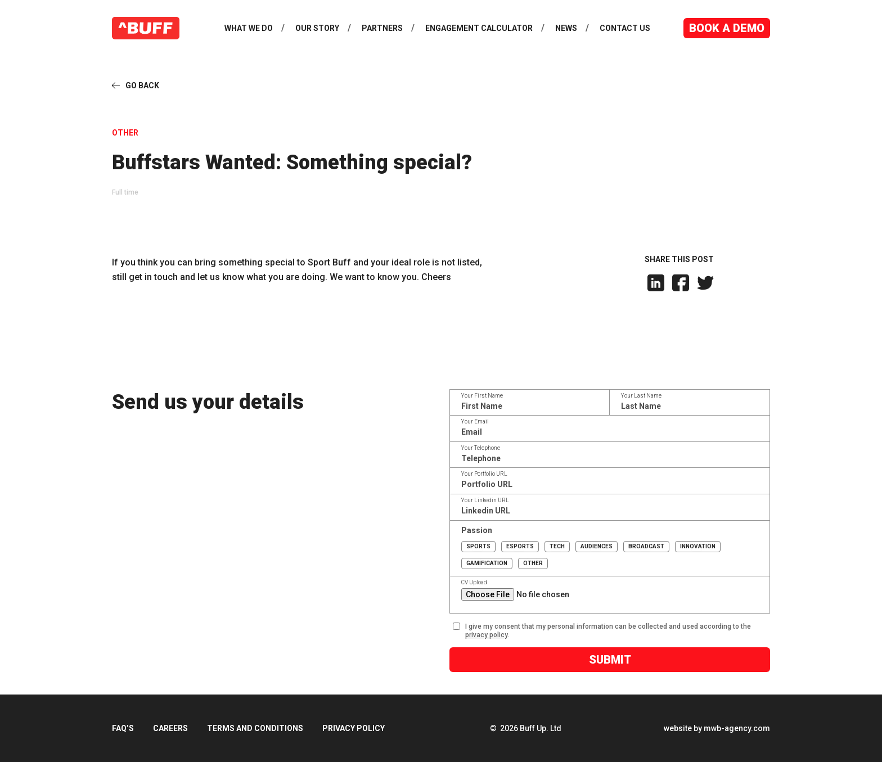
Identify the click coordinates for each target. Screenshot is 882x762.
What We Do (248, 28)
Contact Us (625, 28)
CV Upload (476, 582)
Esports (520, 546)
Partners (382, 28)
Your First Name (484, 396)
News (566, 28)
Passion (478, 530)
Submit (611, 659)
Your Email (476, 422)
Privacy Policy (353, 728)
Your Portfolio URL (486, 474)
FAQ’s (123, 728)
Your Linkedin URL (487, 500)
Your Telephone (482, 448)
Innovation (698, 546)
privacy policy (488, 635)
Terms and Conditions (255, 728)
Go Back (142, 85)
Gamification (487, 563)
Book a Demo (726, 28)
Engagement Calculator (479, 28)
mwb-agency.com (737, 728)
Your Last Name (643, 396)
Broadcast (647, 546)
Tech (558, 546)
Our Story (317, 28)
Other (533, 563)
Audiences (597, 546)
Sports (479, 546)
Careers (170, 728)
